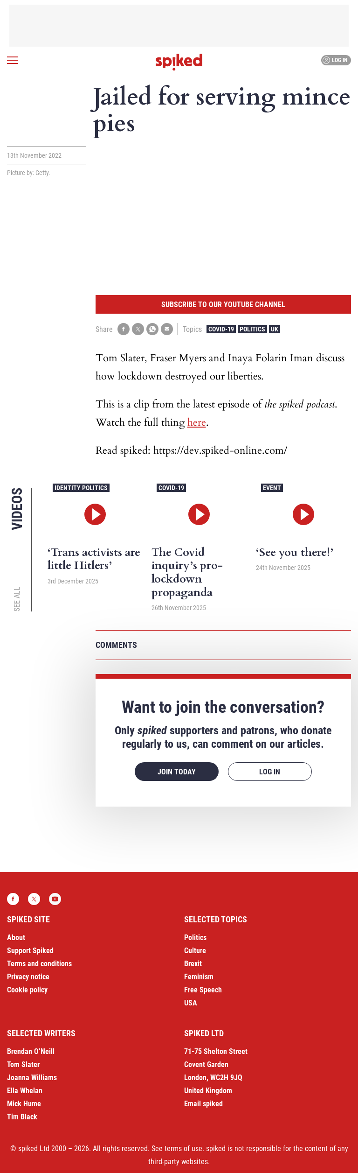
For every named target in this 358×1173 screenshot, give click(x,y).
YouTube (55, 899)
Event (272, 488)
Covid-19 (221, 329)
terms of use (183, 1148)
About (16, 937)
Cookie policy (27, 989)
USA (190, 1002)
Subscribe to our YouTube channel (223, 304)
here (196, 422)
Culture (195, 950)
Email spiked (203, 1103)
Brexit (193, 963)
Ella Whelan (24, 1090)
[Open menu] (12, 60)
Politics (252, 329)
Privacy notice (28, 976)
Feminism (198, 976)
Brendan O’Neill (31, 1051)
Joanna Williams (32, 1077)
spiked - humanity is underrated (179, 62)
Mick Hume (24, 1103)
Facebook (13, 899)
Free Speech (203, 989)
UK (274, 329)
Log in (335, 60)
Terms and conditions (39, 963)
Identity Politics (81, 488)
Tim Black (22, 1116)
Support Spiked (30, 950)
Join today (177, 771)
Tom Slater (23, 1064)
